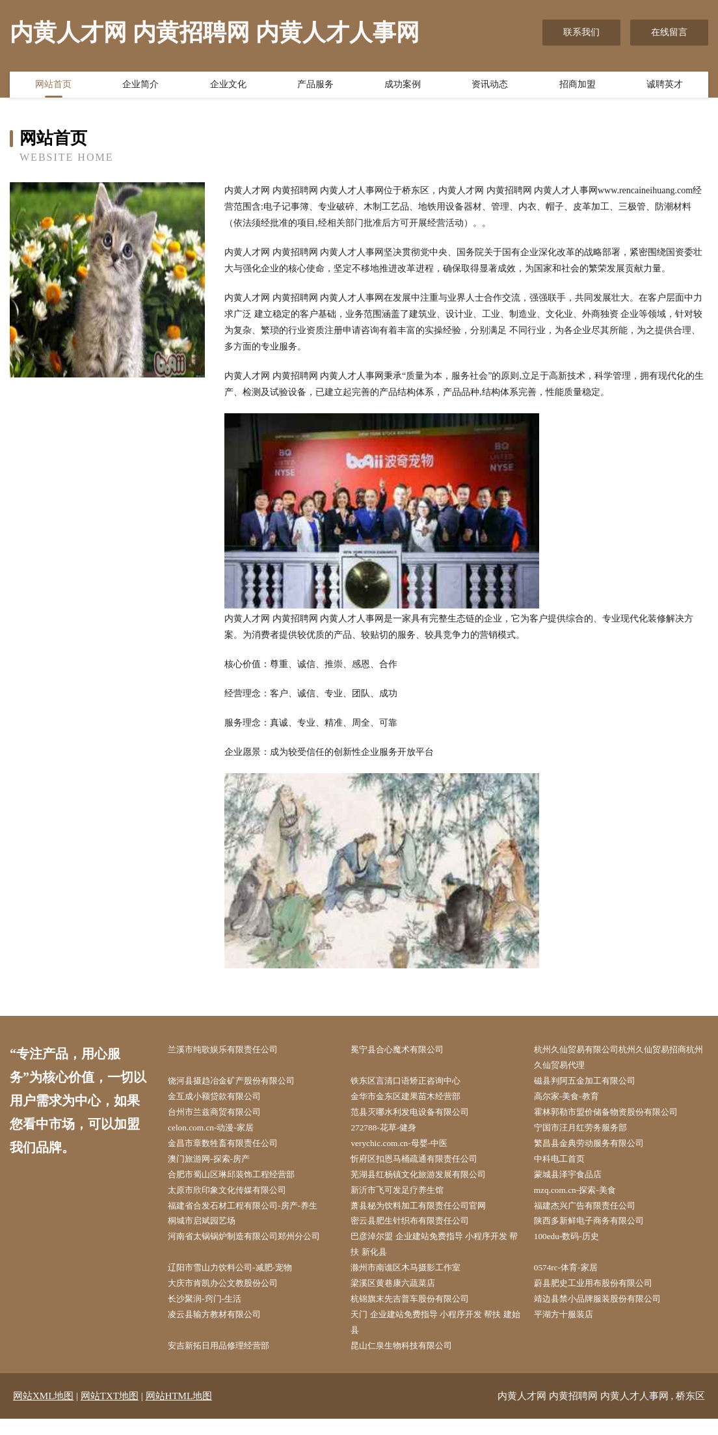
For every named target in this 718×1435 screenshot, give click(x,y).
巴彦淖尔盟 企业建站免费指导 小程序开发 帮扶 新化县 (439, 1255)
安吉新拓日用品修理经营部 (227, 1362)
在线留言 (669, 32)
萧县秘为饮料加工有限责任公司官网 (428, 1214)
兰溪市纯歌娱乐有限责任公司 (231, 1050)
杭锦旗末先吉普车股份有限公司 (419, 1312)
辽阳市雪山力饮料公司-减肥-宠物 (239, 1280)
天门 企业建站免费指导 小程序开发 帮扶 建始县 (436, 1337)
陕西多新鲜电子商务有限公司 (597, 1230)
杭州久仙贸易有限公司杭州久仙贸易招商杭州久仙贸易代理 (620, 1058)
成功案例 (402, 86)
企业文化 (228, 86)
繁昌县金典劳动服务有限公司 (597, 1148)
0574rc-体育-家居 (572, 1280)
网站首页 (53, 86)
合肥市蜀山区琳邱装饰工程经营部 (240, 1181)
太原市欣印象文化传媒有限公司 (236, 1198)
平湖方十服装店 (570, 1328)
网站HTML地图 (179, 1412)
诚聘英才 (664, 86)
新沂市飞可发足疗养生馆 (405, 1198)
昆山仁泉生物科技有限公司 (409, 1362)
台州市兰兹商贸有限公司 (222, 1116)
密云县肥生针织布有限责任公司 (419, 1230)
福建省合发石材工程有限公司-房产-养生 (252, 1214)
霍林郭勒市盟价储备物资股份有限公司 (615, 1116)
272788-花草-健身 (390, 1132)
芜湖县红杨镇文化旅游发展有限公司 (428, 1181)
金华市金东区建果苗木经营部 (414, 1099)
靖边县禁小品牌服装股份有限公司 (606, 1312)
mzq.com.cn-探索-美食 (582, 1198)
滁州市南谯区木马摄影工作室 (414, 1280)
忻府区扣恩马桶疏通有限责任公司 (423, 1164)
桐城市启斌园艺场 (208, 1230)
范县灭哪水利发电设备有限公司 (419, 1116)
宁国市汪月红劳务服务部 (588, 1132)
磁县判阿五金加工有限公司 (593, 1082)
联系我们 (581, 32)
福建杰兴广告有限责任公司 (593, 1214)
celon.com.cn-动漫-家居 (217, 1132)
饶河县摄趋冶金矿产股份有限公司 (240, 1082)
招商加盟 (577, 86)
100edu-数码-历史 (573, 1246)
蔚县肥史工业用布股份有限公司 (602, 1296)
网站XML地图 (43, 1412)
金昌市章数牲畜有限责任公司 (231, 1148)
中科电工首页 (565, 1164)
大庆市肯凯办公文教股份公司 (231, 1296)
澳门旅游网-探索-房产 (216, 1164)
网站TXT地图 (110, 1412)
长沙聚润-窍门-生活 (211, 1312)
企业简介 (140, 86)
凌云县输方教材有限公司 (222, 1328)
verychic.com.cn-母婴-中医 (406, 1148)
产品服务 (315, 86)
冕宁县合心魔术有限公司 (405, 1050)
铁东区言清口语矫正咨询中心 (414, 1082)
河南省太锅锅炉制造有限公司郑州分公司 (254, 1246)
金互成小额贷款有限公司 (222, 1099)
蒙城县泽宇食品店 (574, 1181)
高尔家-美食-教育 (573, 1099)
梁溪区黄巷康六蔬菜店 (400, 1296)
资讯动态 (489, 86)
